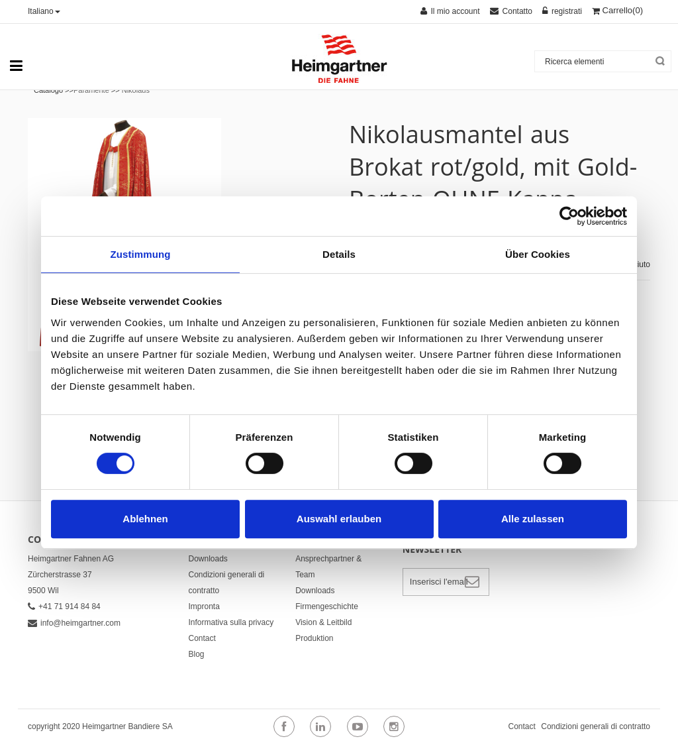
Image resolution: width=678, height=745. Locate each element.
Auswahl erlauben (339, 518)
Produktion (314, 638)
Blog (197, 654)
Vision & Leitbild (323, 622)
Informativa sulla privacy (231, 622)
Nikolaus (136, 90)
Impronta (204, 606)
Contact (202, 638)
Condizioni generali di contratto (595, 726)
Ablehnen (145, 518)
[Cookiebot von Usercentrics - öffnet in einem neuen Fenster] (569, 216)
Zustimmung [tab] (141, 254)
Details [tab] (339, 254)
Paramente (91, 90)
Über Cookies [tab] (537, 254)
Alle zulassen (532, 518)
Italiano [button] (44, 11)
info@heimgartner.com (74, 623)
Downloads (208, 558)
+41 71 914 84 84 (64, 606)
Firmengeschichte (326, 606)
